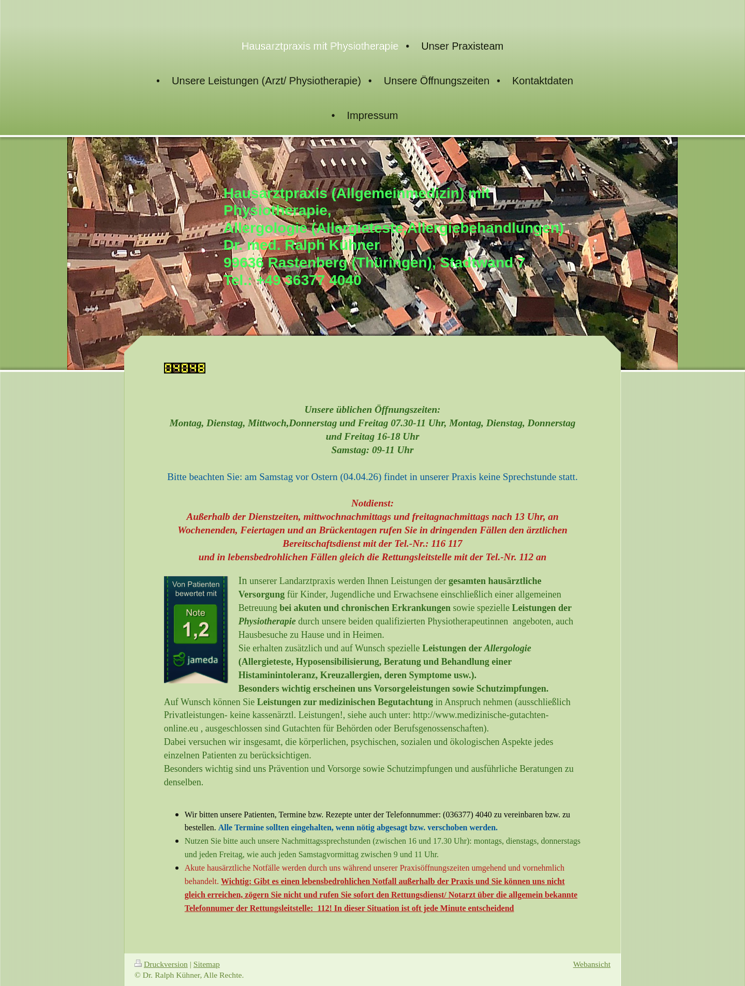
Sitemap (206, 964)
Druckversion (161, 964)
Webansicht (591, 964)
